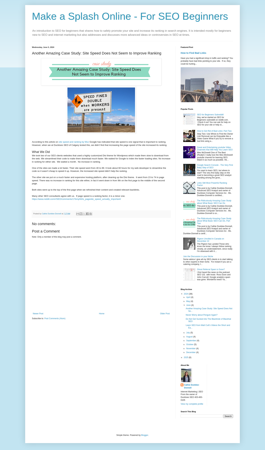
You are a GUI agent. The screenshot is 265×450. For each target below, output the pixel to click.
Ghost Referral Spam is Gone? (211, 269)
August (189, 337)
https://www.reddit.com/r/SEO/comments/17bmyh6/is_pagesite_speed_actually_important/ (76, 199)
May (188, 301)
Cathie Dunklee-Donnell (191, 386)
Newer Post (38, 313)
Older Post (165, 313)
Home (101, 313)
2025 (186, 357)
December (191, 352)
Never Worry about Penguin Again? (202, 315)
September (191, 340)
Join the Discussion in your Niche (198, 256)
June (188, 305)
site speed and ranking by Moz (74, 142)
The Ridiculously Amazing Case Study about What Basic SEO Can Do (214, 201)
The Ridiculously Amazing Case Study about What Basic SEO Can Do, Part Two (214, 221)
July (188, 332)
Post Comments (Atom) (54, 318)
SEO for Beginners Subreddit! (210, 114)
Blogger (144, 435)
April (188, 297)
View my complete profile (192, 404)
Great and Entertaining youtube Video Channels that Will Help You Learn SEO (215, 148)
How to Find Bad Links (193, 53)
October (190, 344)
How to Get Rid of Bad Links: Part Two (214, 131)
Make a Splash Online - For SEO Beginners (130, 16)
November (191, 348)
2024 (186, 294)
